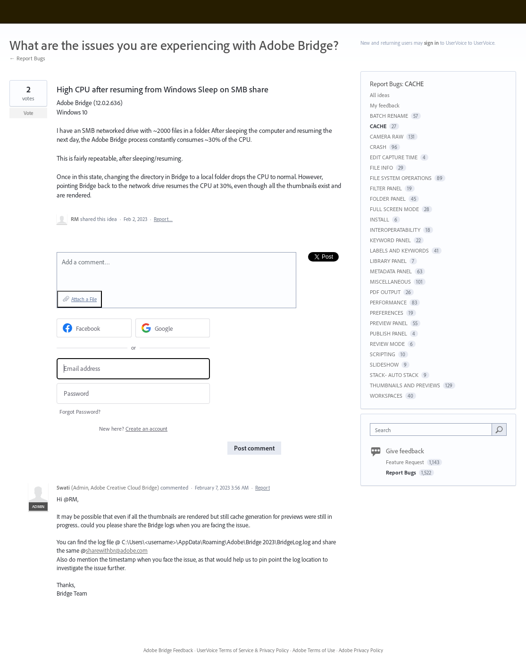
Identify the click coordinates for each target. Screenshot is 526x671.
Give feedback (405, 451)
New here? (133, 428)
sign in (431, 43)
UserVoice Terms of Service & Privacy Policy (243, 650)
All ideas (380, 94)
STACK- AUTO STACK (394, 374)
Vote (28, 113)
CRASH (378, 146)
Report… (163, 219)
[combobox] (433, 429)
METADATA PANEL (391, 271)
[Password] (133, 393)
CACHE (414, 84)
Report (262, 487)
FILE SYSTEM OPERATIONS (401, 177)
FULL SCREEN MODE (394, 209)
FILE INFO (381, 167)
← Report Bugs (27, 58)
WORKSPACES (386, 395)
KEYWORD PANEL (390, 240)
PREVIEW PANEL (389, 323)
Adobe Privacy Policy (361, 650)
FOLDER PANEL (388, 198)
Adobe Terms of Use (313, 650)
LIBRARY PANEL (388, 260)
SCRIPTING (382, 354)
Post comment (254, 448)
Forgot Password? (79, 411)
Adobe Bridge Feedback (168, 650)
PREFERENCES (386, 312)
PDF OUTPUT (385, 291)
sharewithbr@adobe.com (117, 550)
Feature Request (406, 462)
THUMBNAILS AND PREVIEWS (405, 385)
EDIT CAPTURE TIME (393, 157)
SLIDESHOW (384, 364)
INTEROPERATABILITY (395, 229)
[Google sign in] (172, 328)
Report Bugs (386, 84)
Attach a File (84, 299)
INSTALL (379, 219)
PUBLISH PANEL (388, 333)
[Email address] (133, 368)
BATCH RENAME (389, 115)
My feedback (385, 105)
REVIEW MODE (387, 343)
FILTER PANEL (386, 188)
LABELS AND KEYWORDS (399, 250)
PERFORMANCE (388, 302)
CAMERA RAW (386, 136)
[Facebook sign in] (94, 328)
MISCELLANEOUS (390, 281)
